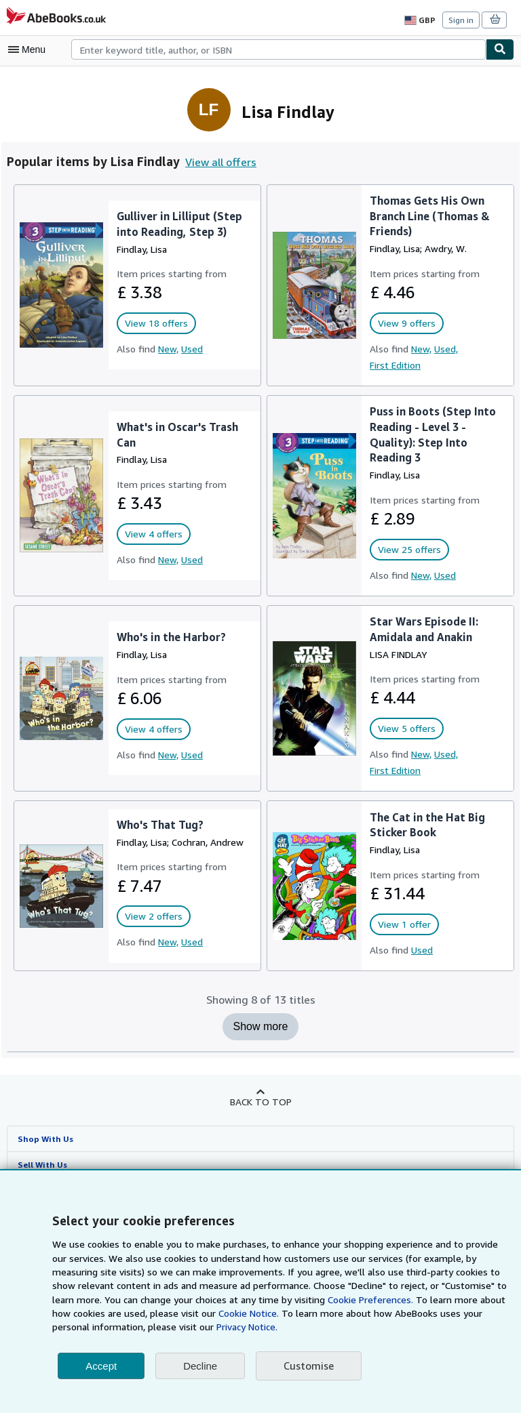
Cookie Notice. (175, 1313)
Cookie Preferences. (297, 1299)
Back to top (260, 1101)
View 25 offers (408, 549)
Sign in (461, 19)
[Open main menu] (29, 49)
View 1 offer (402, 924)
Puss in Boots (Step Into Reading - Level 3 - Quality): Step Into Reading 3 (432, 434)
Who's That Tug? (160, 824)
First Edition (395, 364)
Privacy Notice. (150, 1327)
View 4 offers (152, 534)
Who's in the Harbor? (171, 636)
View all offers (218, 161)
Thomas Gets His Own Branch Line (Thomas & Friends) (431, 215)
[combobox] (278, 49)
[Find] (500, 49)
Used (191, 348)
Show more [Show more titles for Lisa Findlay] (260, 1026)
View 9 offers (405, 323)
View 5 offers (405, 728)
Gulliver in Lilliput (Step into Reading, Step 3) (178, 223)
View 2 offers (152, 916)
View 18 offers (155, 323)
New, (166, 348)
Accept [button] (101, 1366)
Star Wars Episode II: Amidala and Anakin (424, 628)
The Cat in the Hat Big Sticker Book (426, 824)
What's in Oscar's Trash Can (178, 434)
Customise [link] (308, 1366)
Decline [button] (200, 1366)
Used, (445, 348)
